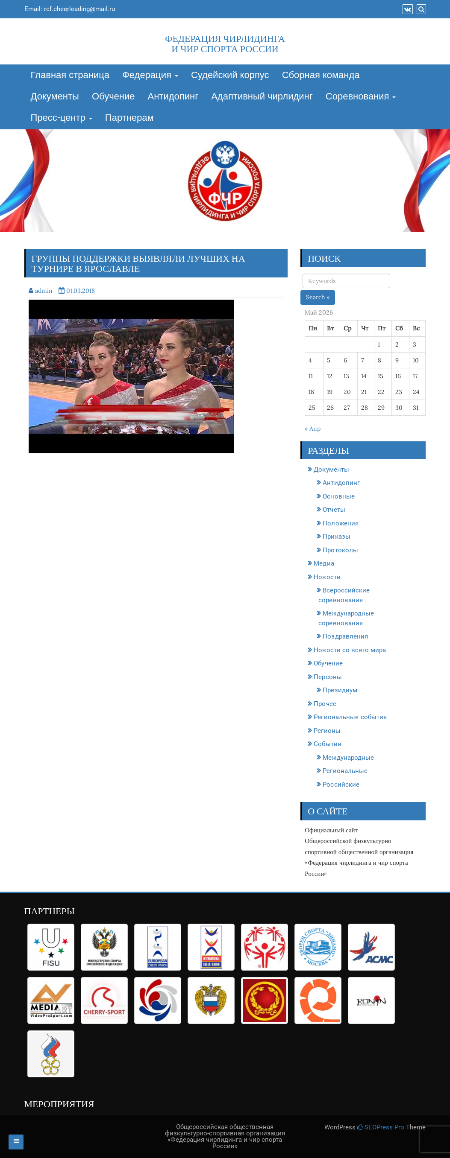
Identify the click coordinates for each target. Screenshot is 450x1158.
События (327, 744)
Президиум (340, 690)
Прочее (325, 704)
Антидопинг (173, 97)
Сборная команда (321, 76)
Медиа (324, 563)
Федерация (150, 76)
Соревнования (361, 97)
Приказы (336, 536)
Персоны (328, 677)
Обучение (113, 97)
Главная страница (70, 76)
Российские (341, 784)
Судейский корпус (230, 76)
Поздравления (345, 636)
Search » (317, 297)
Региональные (345, 771)
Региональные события (350, 717)
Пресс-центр (61, 118)
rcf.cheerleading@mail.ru (79, 9)
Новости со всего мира (350, 650)
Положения (341, 523)
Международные (348, 757)
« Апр (313, 428)
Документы (55, 97)
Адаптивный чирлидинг (262, 97)
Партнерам (129, 118)
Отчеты (334, 509)
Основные (339, 496)
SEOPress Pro (380, 1127)
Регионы (327, 731)
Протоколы (340, 550)
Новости (327, 577)
